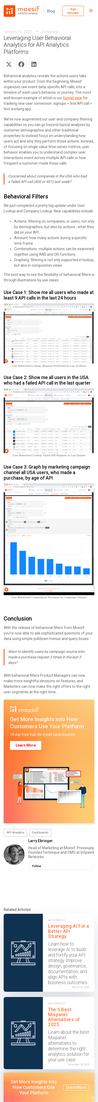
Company (50, 32)
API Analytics (15, 832)
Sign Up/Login (73, 11)
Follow (36, 866)
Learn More (26, 745)
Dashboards (40, 832)
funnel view (72, 98)
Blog (51, 11)
